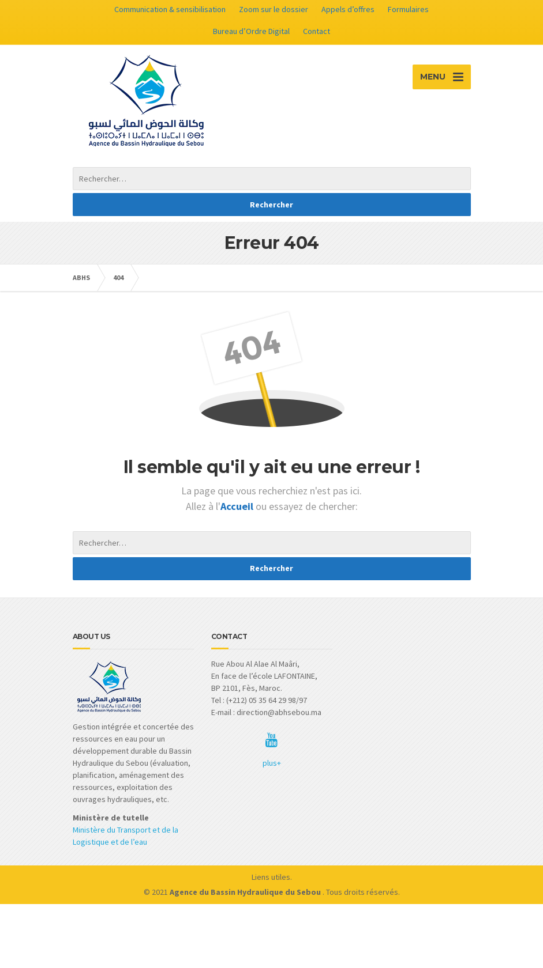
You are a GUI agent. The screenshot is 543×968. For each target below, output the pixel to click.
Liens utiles (271, 877)
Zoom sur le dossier (273, 9)
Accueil (238, 506)
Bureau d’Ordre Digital (251, 31)
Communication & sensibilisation (170, 9)
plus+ (272, 763)
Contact (316, 31)
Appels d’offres (348, 9)
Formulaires (408, 9)
